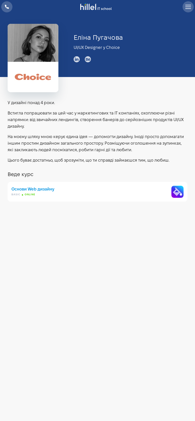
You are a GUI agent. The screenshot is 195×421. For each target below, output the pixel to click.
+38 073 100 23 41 (6, 6)
